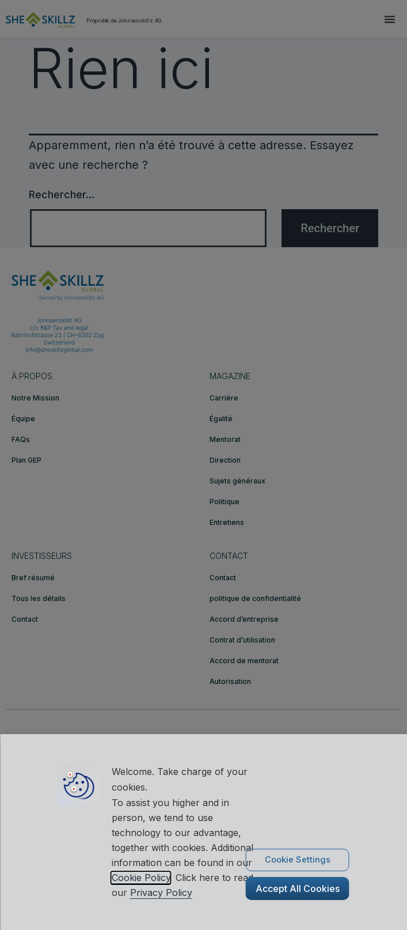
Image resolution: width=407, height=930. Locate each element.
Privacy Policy (161, 892)
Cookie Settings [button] (297, 860)
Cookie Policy (141, 877)
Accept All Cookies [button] (298, 888)
